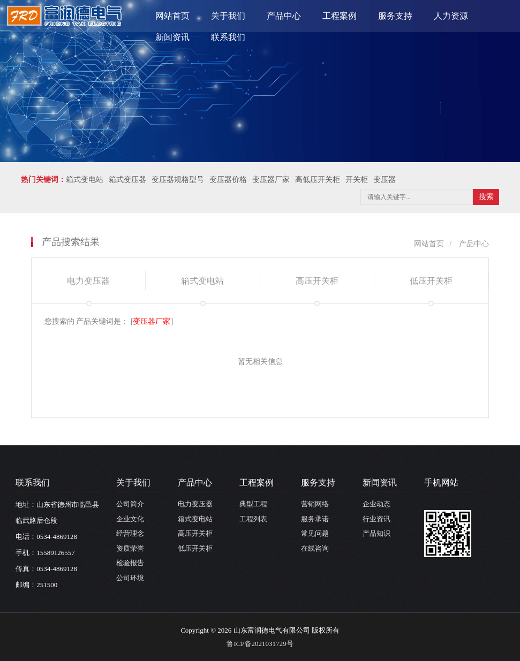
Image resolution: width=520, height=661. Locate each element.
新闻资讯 (172, 37)
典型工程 (253, 504)
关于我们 (228, 15)
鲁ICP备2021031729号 (260, 644)
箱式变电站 (195, 519)
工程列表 (253, 519)
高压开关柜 (195, 533)
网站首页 (172, 15)
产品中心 (284, 15)
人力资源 (451, 15)
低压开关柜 (195, 548)
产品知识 (376, 533)
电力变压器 (195, 504)
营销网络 (315, 504)
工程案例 (339, 15)
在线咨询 (315, 548)
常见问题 (315, 533)
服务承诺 (315, 519)
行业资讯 (376, 519)
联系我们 (228, 37)
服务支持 (395, 15)
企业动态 (376, 504)
